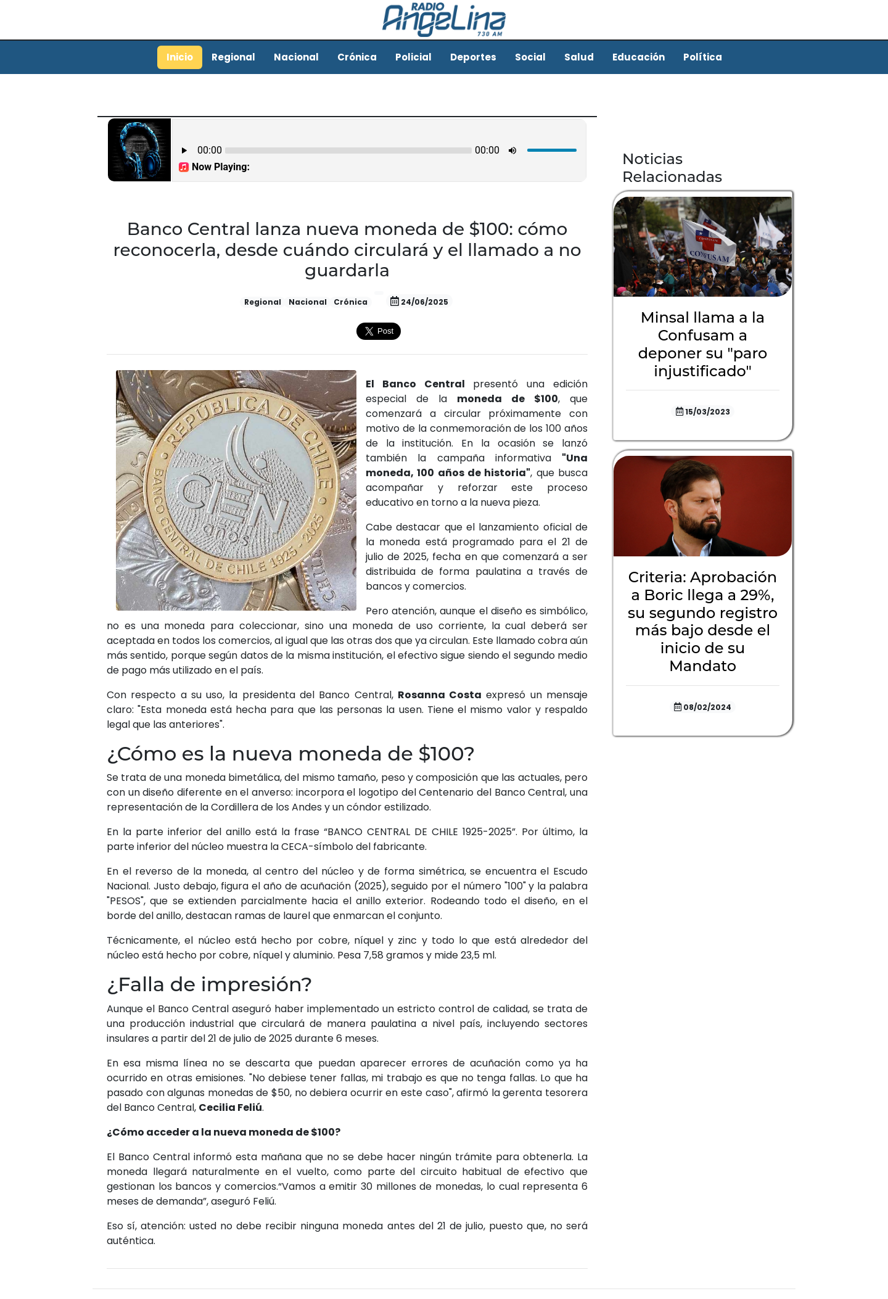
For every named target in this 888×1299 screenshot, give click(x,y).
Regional (233, 57)
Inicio (179, 57)
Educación (638, 57)
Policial (413, 57)
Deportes (473, 57)
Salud (579, 57)
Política (702, 57)
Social (530, 57)
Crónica (357, 57)
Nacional (296, 57)
